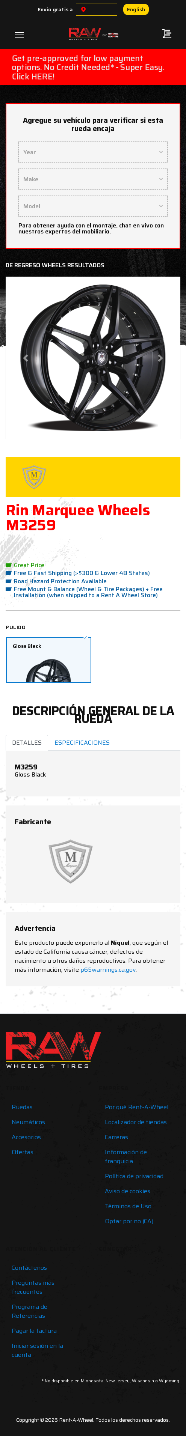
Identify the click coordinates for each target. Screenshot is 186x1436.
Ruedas (22, 1107)
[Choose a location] (83, 9)
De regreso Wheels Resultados (55, 265)
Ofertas (22, 1152)
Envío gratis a (55, 9)
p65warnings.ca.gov (108, 969)
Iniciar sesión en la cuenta (37, 1350)
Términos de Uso (128, 1206)
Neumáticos (28, 1122)
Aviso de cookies (127, 1191)
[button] (25, 357)
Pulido (16, 627)
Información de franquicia (126, 1156)
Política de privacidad (134, 1176)
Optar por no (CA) (129, 1221)
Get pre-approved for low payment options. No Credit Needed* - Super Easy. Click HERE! (88, 67)
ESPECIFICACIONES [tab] (82, 742)
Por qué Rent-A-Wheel (136, 1107)
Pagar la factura (34, 1330)
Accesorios (26, 1137)
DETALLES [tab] (27, 742)
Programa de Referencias (29, 1311)
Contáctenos (29, 1267)
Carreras (116, 1137)
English (136, 9)
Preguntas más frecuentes (33, 1287)
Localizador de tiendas (136, 1122)
